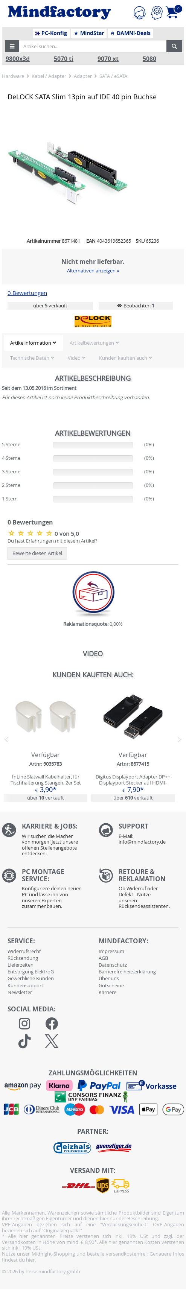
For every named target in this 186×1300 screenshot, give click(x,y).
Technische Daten (29, 357)
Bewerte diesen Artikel (37, 553)
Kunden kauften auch (123, 357)
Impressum (111, 951)
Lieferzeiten (21, 964)
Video (74, 357)
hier (30, 1259)
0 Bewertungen (27, 292)
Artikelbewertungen (92, 342)
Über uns (109, 978)
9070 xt (108, 58)
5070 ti (63, 58)
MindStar (88, 33)
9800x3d (18, 58)
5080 (149, 58)
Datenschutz (113, 964)
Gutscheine (111, 985)
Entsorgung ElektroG (31, 971)
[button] (12, 46)
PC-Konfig (51, 33)
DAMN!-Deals (130, 33)
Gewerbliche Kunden (31, 978)
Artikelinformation (30, 342)
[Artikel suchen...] (92, 46)
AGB (103, 958)
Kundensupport (25, 985)
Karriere (107, 992)
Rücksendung (23, 958)
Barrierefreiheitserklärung (127, 971)
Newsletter (20, 992)
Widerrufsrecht (24, 951)
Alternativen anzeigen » (93, 270)
